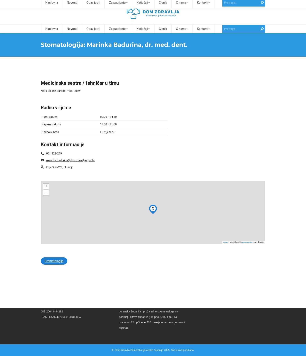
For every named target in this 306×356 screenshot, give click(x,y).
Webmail (260, 3)
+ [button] (46, 193)
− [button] (46, 200)
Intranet (249, 3)
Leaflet (225, 249)
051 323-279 (54, 160)
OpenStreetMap (246, 249)
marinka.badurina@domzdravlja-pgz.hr (70, 167)
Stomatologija (54, 268)
